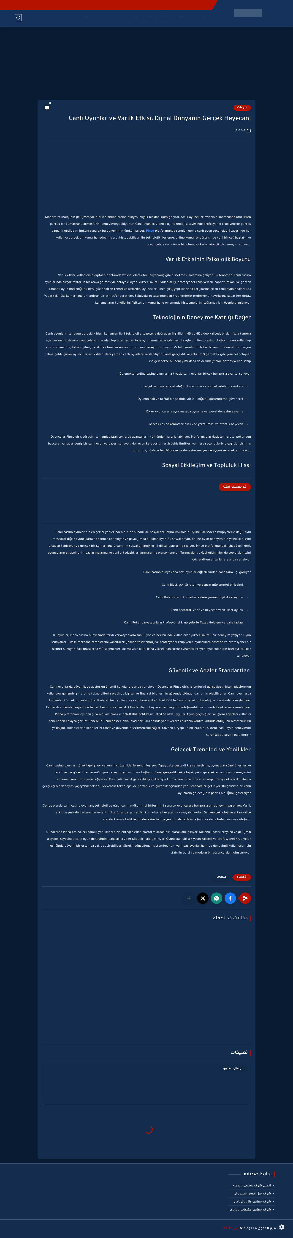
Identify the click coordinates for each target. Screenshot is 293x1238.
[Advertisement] (146, 64)
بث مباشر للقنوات (95, 18)
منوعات (242, 107)
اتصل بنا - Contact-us (196, 5)
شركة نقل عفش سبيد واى (252, 1193)
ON (148, 18)
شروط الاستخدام (164, 5)
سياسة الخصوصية (133, 5)
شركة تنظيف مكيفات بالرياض (249, 1209)
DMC (180, 18)
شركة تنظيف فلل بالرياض (252, 1201)
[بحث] (18, 18)
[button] (230, 898)
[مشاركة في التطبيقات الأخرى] (189, 898)
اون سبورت (128, 18)
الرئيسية (200, 18)
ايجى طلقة (231, 1228)
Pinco (150, 231)
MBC (164, 18)
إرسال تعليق (233, 1068)
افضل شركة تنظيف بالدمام (252, 1185)
